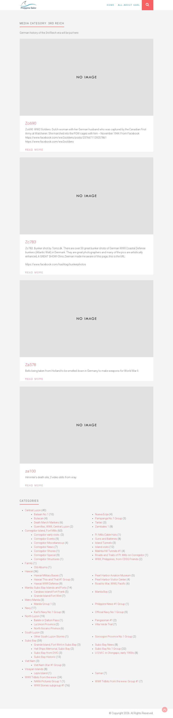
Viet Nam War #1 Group (47, 665)
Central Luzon (33, 510)
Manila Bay (101, 591)
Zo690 (30, 123)
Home (110, 5)
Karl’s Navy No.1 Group (47, 612)
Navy (28, 608)
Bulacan (39, 518)
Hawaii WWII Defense (46, 583)
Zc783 (30, 242)
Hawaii (29, 571)
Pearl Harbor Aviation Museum (113, 575)
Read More (34, 149)
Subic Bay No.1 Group (108, 648)
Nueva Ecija (102, 514)
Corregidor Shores (45, 551)
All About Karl (129, 5)
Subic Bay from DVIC (46, 652)
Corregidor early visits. (47, 534)
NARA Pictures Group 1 (47, 681)
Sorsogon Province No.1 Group (113, 636)
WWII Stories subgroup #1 (49, 685)
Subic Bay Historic (45, 656)
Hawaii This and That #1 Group (52, 579)
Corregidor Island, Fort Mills (41, 530)
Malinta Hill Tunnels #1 (108, 551)
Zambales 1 (102, 526)
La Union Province (44, 624)
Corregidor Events (44, 538)
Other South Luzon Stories (49, 636)
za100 (30, 471)
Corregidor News (44, 546)
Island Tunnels (103, 542)
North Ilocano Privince (47, 628)
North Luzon (32, 616)
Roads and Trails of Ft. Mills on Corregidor (119, 555)
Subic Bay (31, 640)
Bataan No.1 (41, 514)
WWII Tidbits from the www (41, 677)
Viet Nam (30, 660)
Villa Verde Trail (104, 624)
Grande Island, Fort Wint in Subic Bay (55, 644)
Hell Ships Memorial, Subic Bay (52, 648)
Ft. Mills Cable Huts (106, 534)
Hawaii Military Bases (46, 575)
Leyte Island (41, 673)
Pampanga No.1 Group (108, 518)
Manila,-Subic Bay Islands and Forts (46, 587)
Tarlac (98, 522)
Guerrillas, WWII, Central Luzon (51, 526)
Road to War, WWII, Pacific (110, 583)
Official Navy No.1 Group (109, 612)
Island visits (102, 546)
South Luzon (32, 632)
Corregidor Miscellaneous (49, 542)
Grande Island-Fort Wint (47, 595)
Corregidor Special (45, 555)
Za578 (30, 365)
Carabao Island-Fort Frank (49, 591)
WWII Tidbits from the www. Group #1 (117, 681)
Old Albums (41, 567)
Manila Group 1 (43, 603)
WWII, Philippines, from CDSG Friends (116, 559)
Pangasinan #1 (104, 620)
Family (29, 563)
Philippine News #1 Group (110, 603)
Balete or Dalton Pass (46, 620)
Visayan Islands (34, 669)
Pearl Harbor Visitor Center (110, 579)
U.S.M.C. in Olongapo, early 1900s (114, 652)
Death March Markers (46, 522)
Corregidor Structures (46, 559)
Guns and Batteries (106, 538)
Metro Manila (32, 599)
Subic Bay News (104, 644)
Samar (99, 673)
